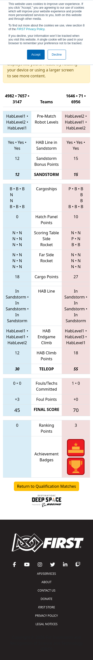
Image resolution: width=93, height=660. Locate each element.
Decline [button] (57, 54)
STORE (46, 607)
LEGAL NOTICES (46, 624)
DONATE (46, 599)
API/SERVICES (46, 574)
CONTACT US (47, 590)
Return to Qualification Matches (46, 486)
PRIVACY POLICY (46, 616)
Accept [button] (35, 54)
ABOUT (46, 582)
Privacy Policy (30, 29)
